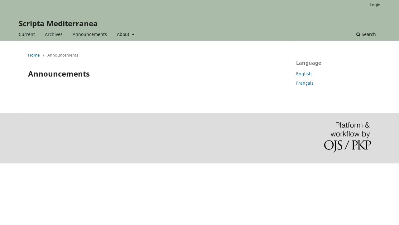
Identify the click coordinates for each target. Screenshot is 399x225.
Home (34, 55)
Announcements (90, 34)
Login (375, 5)
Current (27, 34)
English (304, 74)
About (124, 34)
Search (366, 34)
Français (305, 83)
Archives (54, 34)
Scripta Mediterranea (58, 23)
